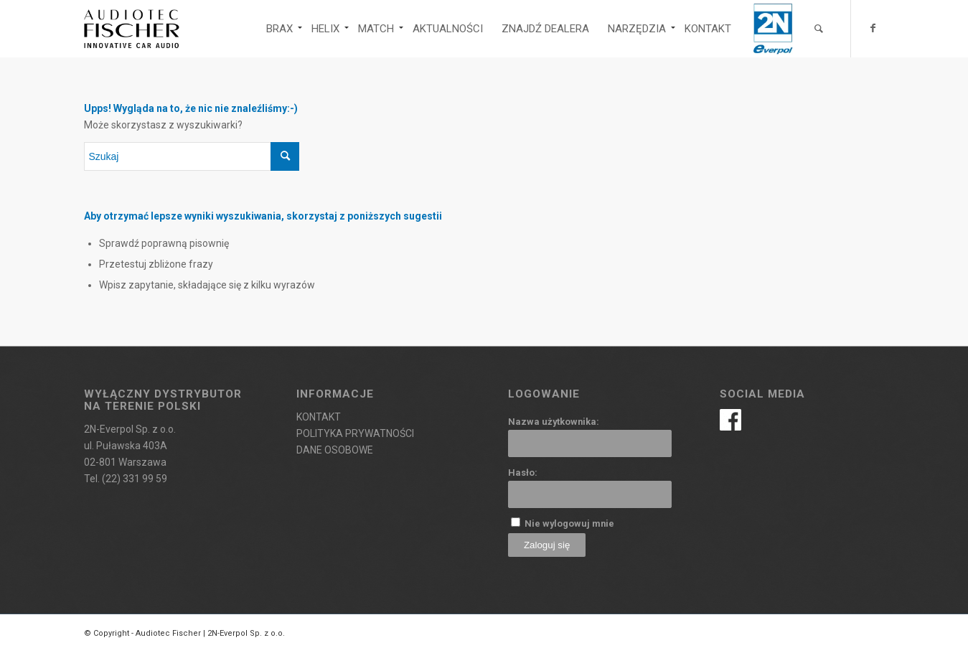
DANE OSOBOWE (334, 450)
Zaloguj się (547, 545)
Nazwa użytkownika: (553, 421)
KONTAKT (318, 417)
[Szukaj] (818, 28)
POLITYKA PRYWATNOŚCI (355, 433)
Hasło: (522, 472)
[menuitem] (279, 28)
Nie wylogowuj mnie (569, 523)
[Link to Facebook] (873, 28)
